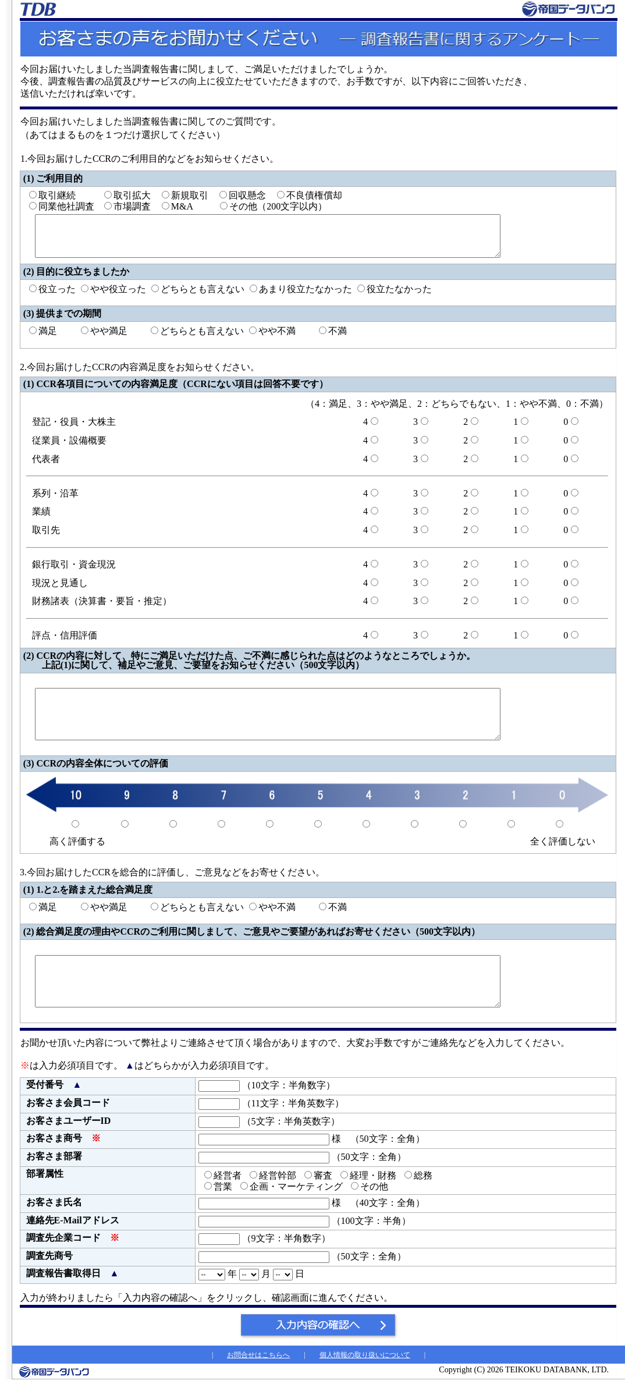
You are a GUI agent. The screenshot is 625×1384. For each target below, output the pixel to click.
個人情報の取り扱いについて (364, 1355)
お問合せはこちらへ (258, 1355)
